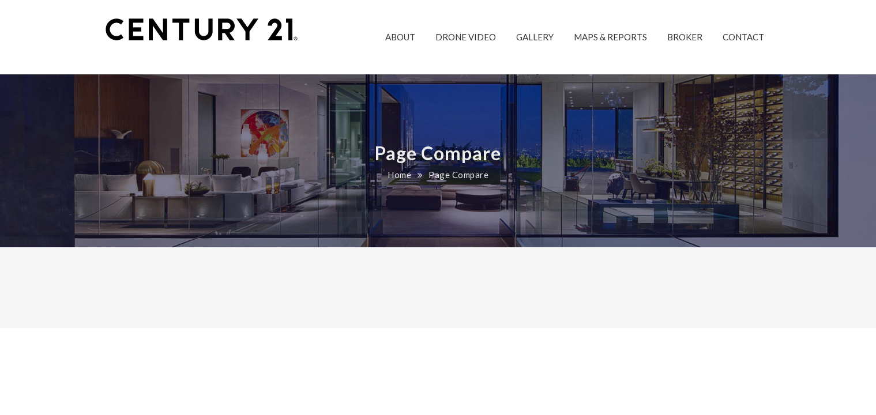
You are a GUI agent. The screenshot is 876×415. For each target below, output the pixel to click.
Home (399, 174)
